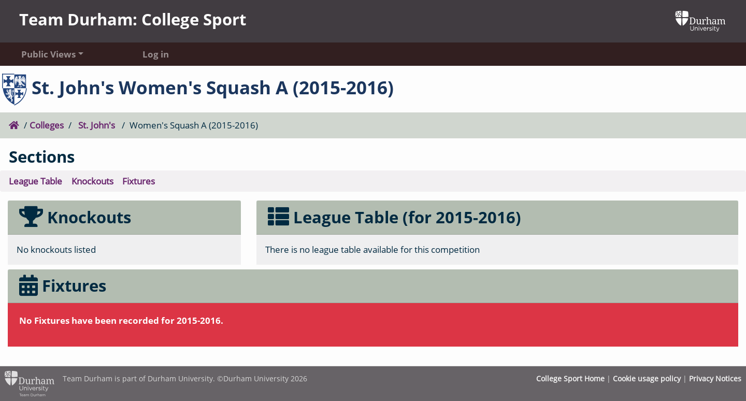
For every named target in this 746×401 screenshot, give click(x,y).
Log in (155, 54)
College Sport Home (570, 378)
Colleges (47, 125)
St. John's (96, 125)
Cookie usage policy (647, 378)
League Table (35, 181)
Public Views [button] (48, 54)
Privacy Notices (715, 378)
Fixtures (138, 181)
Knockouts (92, 181)
